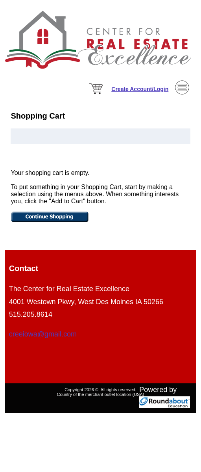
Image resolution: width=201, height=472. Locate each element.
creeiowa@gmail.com (43, 334)
